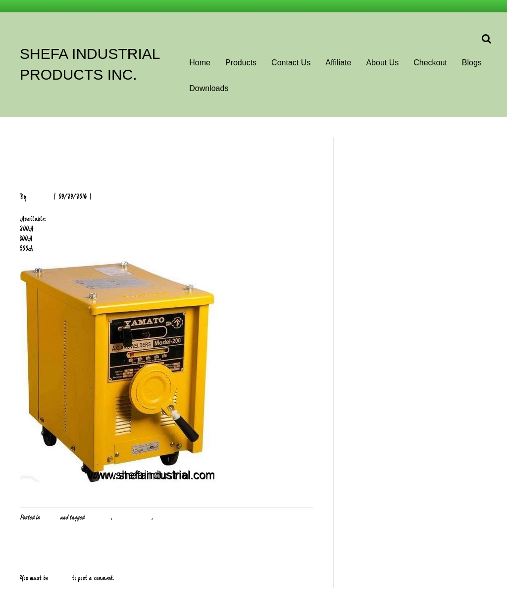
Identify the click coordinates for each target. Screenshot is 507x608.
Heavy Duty (98, 517)
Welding (49, 517)
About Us (382, 62)
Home (199, 62)
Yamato (162, 517)
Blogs (472, 62)
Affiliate (338, 62)
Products (240, 62)
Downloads (208, 88)
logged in (60, 578)
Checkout (430, 62)
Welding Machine (133, 517)
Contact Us (290, 62)
